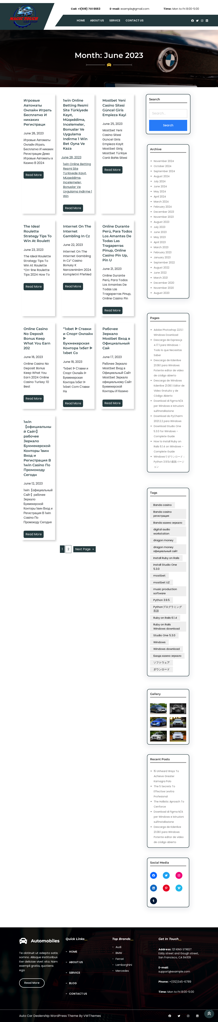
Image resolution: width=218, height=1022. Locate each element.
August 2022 (165, 240)
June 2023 (164, 226)
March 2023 (165, 232)
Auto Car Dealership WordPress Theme (48, 1016)
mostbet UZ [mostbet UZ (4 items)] (165, 582)
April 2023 (164, 230)
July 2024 (164, 205)
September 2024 (166, 201)
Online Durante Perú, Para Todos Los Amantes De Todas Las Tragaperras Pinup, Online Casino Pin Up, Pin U (117, 287)
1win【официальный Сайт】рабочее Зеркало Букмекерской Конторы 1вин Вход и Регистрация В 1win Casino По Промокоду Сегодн (38, 496)
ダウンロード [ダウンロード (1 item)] (165, 617)
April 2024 (164, 211)
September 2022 (166, 238)
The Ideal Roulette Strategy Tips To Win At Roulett (38, 286)
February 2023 (166, 234)
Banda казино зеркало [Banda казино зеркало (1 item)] (168, 558)
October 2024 (166, 199)
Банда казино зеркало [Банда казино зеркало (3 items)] (168, 612)
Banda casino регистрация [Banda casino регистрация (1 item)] (166, 554)
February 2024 (166, 215)
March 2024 (165, 213)
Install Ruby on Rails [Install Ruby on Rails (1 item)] (167, 572)
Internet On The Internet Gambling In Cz (78, 286)
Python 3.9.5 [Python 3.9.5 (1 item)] (165, 589)
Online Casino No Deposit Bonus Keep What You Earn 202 (38, 385)
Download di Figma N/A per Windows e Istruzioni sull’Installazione (168, 398)
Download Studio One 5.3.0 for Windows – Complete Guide (167, 408)
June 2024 (165, 207)
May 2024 (164, 209)
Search (168, 125)
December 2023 (166, 217)
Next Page (84, 549)
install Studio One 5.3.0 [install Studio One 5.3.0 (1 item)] (167, 576)
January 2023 (165, 236)
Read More (38, 179)
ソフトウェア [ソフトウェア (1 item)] (165, 615)
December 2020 (166, 246)
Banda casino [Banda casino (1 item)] (166, 551)
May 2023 (164, 228)
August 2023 (165, 221)
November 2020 (166, 248)
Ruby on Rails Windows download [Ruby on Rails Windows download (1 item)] (167, 600)
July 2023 (164, 223)
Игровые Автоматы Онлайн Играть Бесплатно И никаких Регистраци (38, 171)
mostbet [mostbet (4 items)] (164, 579)
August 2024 (165, 203)
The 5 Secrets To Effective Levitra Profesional (166, 797)
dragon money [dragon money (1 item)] (166, 565)
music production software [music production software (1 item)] (167, 585)
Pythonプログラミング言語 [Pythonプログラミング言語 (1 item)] (168, 593)
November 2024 (166, 197)
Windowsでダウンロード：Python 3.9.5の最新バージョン (168, 421)
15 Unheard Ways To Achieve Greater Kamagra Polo (167, 791)
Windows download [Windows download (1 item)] (167, 609)
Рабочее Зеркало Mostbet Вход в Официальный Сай (117, 385)
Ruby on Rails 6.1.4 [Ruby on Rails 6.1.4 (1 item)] (167, 596)
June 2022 (164, 242)
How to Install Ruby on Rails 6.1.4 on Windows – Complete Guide (168, 414)
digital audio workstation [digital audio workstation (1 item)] (165, 561)
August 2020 (165, 250)
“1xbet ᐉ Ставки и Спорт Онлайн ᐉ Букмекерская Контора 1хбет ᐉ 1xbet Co (78, 385)
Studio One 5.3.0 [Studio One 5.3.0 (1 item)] (166, 603)
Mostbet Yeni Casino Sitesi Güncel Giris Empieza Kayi (116, 171)
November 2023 (166, 219)
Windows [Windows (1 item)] (164, 606)
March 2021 (165, 244)
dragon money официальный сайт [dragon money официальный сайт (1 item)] (167, 568)
